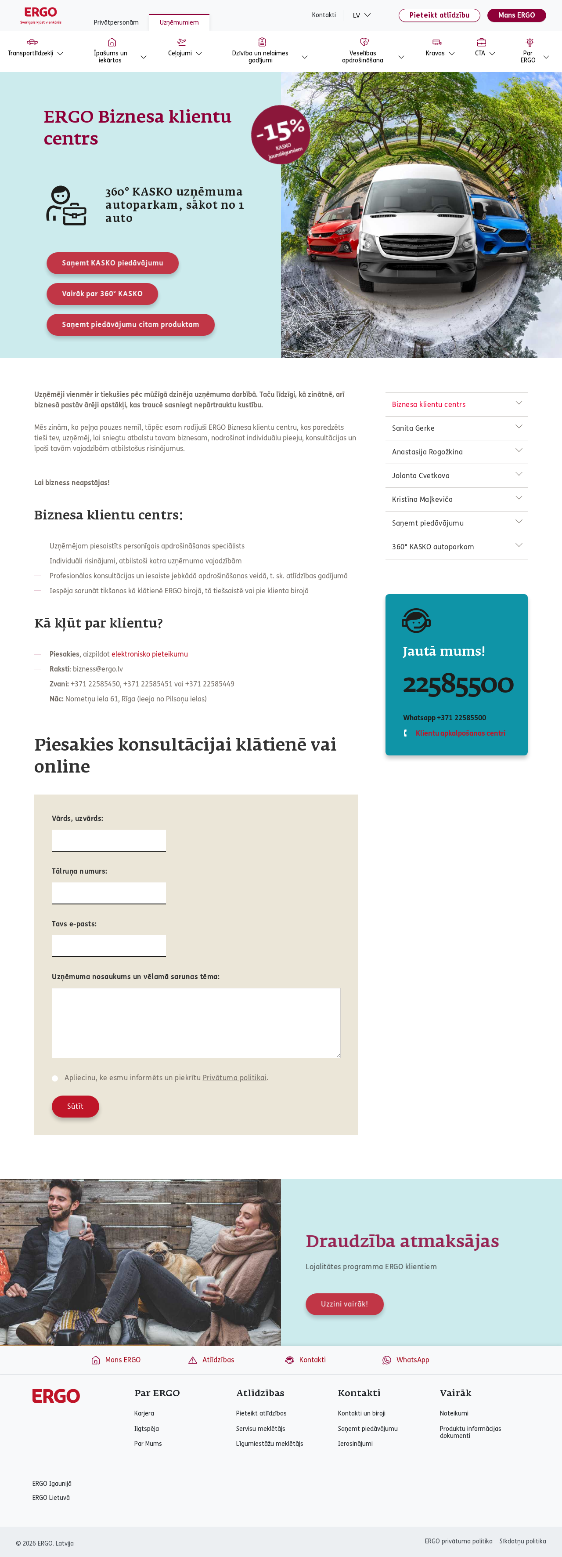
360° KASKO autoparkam (433, 547)
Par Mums (148, 1444)
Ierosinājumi (355, 1444)
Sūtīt (75, 1106)
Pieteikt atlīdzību (439, 15)
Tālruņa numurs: (80, 871)
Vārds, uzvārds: (78, 818)
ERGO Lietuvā (51, 1498)
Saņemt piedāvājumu (428, 523)
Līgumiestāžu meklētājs (269, 1444)
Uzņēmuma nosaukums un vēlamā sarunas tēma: (136, 977)
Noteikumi (454, 1413)
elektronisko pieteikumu (150, 654)
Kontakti (324, 15)
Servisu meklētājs (260, 1429)
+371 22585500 (461, 718)
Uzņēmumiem (179, 22)
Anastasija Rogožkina (427, 452)
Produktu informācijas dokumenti (470, 1433)
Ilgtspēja (146, 1429)
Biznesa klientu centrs (428, 404)
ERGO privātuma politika (459, 1541)
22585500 (458, 684)
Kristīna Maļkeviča (422, 499)
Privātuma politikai (235, 1078)
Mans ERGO (516, 15)
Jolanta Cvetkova (421, 476)
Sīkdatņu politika (523, 1541)
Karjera (144, 1413)
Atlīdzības (210, 1360)
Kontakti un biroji (361, 1413)
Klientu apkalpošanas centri (459, 733)
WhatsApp (405, 1360)
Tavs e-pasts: (74, 924)
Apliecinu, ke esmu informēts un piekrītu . (167, 1078)
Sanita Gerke (413, 428)
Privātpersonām (116, 22)
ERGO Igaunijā (52, 1484)
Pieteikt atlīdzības (261, 1413)
